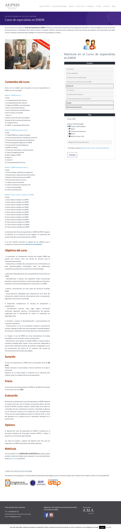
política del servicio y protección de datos (95, 148)
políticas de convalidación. (33, 244)
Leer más (108, 527)
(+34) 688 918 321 (13, 512)
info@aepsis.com (15, 516)
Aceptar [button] (102, 527)
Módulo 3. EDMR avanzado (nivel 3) (16, 167)
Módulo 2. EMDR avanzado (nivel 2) (16, 130)
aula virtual (14, 459)
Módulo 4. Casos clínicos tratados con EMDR (19, 195)
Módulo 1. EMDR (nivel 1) (13, 95)
